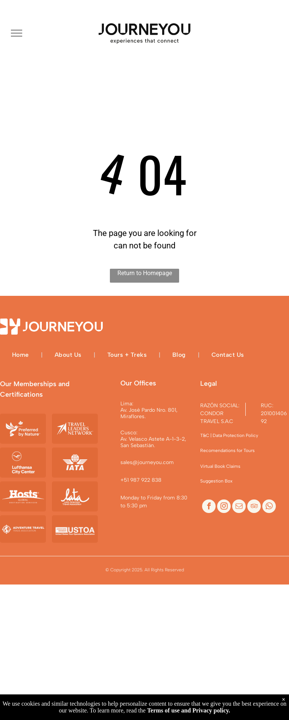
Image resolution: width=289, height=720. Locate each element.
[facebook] (209, 507)
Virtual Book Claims (220, 466)
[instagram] (224, 507)
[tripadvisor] (254, 507)
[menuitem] (21, 354)
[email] (239, 507)
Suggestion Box (216, 481)
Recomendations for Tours (227, 450)
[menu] (16, 33)
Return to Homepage (144, 273)
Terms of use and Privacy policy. (188, 710)
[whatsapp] (269, 507)
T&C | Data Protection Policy (229, 435)
